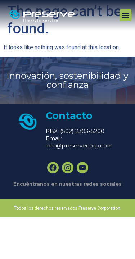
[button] (125, 15)
